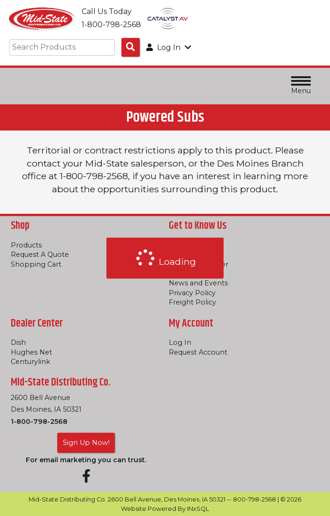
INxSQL (198, 508)
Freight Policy (192, 302)
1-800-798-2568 (39, 421)
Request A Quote (40, 254)
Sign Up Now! (86, 442)
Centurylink (30, 361)
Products (26, 245)
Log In (180, 342)
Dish (18, 342)
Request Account (198, 352)
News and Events (198, 283)
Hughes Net (31, 352)
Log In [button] (169, 47)
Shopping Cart (36, 264)
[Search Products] (130, 47)
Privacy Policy (192, 293)
